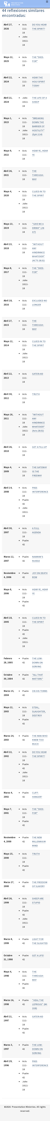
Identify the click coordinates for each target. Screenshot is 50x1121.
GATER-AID (37, 373)
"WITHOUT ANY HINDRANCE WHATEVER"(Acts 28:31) (38, 422)
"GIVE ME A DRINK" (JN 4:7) (38, 227)
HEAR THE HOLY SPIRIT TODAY (38, 81)
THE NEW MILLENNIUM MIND (39, 841)
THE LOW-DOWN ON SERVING (37, 662)
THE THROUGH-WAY (38, 175)
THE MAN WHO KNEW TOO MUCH (40, 739)
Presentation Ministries (17, 4)
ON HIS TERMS (39, 691)
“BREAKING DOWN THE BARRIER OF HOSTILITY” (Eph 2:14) (38, 126)
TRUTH (36, 394)
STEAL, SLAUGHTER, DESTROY (39, 711)
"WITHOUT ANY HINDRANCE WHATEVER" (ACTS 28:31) (38, 252)
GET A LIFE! (38, 955)
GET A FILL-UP (39, 447)
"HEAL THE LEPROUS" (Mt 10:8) (39, 1004)
